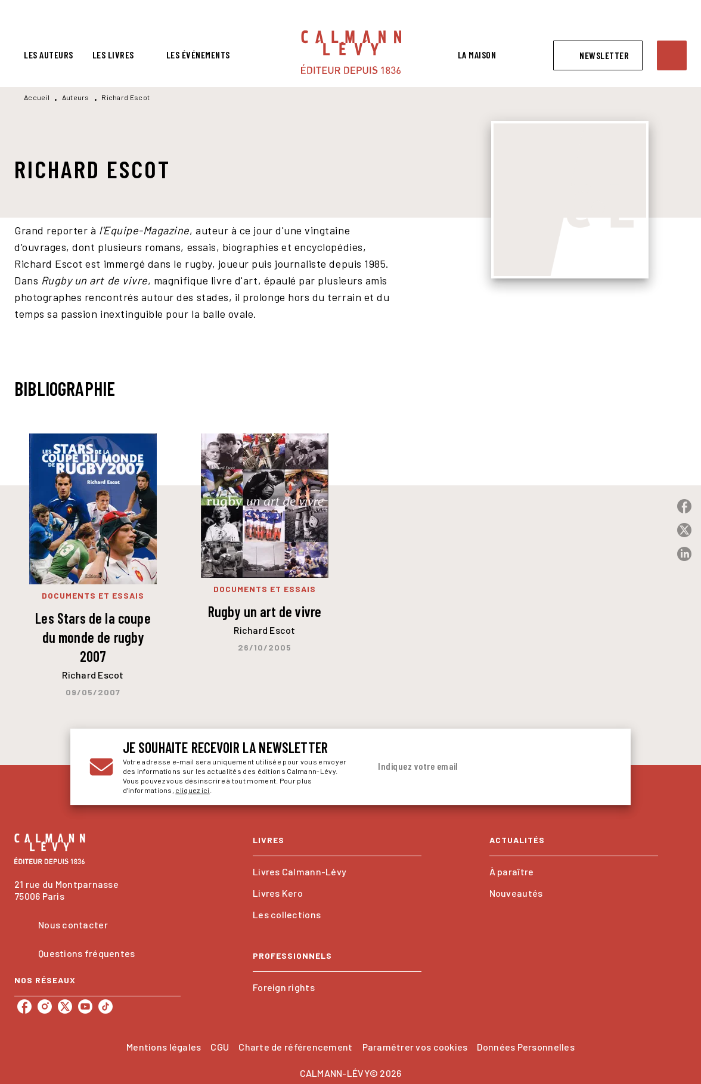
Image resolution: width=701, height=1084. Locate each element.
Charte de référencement (295, 1046)
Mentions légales (163, 1046)
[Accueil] (351, 52)
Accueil (36, 97)
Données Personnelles (525, 1046)
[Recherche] (672, 55)
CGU (219, 1046)
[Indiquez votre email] (476, 766)
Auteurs (75, 97)
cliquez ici (192, 790)
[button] (598, 55)
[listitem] (24, 1006)
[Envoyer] (597, 766)
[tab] (48, 55)
